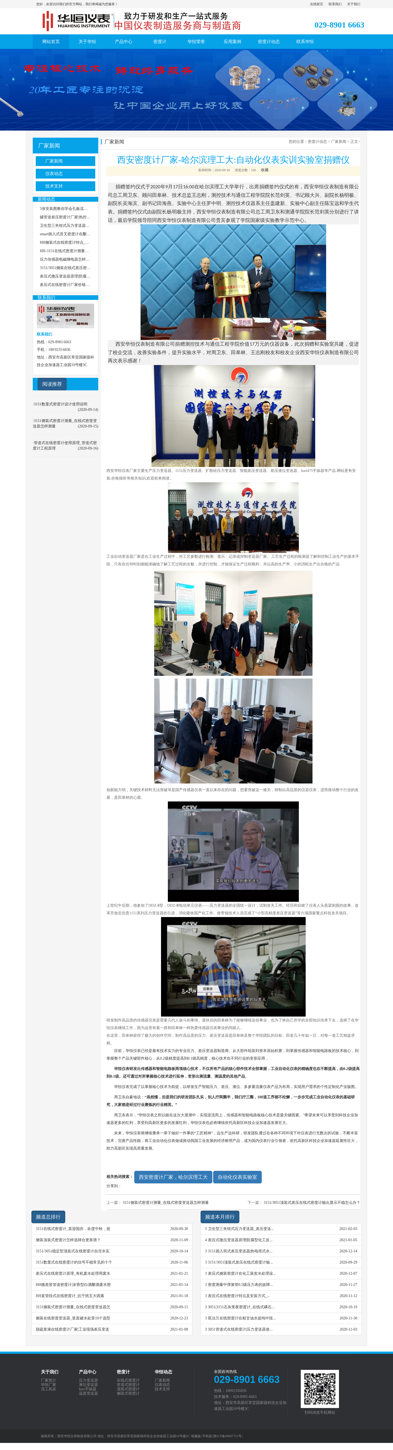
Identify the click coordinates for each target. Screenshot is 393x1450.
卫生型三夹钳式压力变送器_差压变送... (241, 1229)
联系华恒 (305, 41)
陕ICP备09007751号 (227, 1436)
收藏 (265, 170)
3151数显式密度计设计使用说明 (60, 404)
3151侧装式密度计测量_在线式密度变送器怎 (73, 1307)
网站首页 (51, 41)
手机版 (207, 1436)
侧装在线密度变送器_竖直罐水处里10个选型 (73, 1318)
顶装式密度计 (128, 1389)
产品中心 (123, 41)
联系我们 (335, 4)
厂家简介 (48, 1380)
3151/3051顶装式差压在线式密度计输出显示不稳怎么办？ (312, 1203)
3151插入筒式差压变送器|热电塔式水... (240, 1251)
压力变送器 (88, 1380)
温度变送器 (88, 1393)
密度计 (159, 41)
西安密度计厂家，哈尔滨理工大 (173, 1177)
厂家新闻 (49, 146)
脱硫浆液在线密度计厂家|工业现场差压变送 (72, 1329)
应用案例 (232, 41)
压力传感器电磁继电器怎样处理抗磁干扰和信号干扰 (84, 259)
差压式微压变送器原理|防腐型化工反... (240, 1240)
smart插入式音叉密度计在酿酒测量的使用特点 (78, 234)
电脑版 (196, 1436)
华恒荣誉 (196, 41)
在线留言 (316, 4)
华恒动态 (163, 1372)
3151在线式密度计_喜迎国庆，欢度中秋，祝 (73, 1229)
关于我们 (353, 4)
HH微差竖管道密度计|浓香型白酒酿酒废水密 (73, 1285)
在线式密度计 (128, 1380)
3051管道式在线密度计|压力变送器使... (240, 1329)
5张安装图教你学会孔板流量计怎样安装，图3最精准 (84, 209)
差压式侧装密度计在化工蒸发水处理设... (242, 1273)
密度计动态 (269, 41)
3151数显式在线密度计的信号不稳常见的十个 (74, 1262)
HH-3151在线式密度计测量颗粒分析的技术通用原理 (83, 251)
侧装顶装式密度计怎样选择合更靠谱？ (68, 1240)
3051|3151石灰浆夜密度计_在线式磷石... (241, 1307)
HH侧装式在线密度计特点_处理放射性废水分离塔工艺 (85, 242)
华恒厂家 (48, 1385)
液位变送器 (88, 1385)
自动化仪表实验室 (237, 1177)
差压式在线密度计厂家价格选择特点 (70, 285)
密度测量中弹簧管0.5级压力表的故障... (240, 1285)
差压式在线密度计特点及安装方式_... (239, 1296)
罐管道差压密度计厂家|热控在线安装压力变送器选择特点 (88, 217)
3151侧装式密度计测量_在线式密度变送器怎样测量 (166, 1203)
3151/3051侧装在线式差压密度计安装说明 (75, 268)
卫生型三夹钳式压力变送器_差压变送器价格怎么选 (83, 226)
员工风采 (48, 1389)
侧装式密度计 (128, 1393)
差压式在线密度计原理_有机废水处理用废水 (73, 1273)
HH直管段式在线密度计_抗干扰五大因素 (70, 1296)
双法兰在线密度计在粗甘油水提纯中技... (242, 1318)
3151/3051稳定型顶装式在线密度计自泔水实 (72, 1251)
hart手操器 (87, 1389)
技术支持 (54, 186)
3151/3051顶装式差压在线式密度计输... (240, 1262)
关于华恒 (87, 41)
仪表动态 (54, 173)
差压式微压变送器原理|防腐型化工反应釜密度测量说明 (86, 276)
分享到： (114, 1186)
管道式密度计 (128, 1385)
